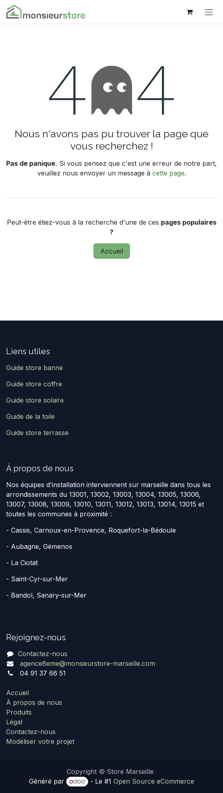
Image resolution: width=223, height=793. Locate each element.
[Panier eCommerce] (189, 12)
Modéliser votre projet (40, 741)
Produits (19, 712)
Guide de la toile (30, 416)
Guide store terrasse (37, 433)
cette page (168, 173)
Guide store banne (35, 368)
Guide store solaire (35, 400)
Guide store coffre (34, 384)
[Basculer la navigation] (209, 11)
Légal (14, 722)
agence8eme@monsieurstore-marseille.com (86, 663)
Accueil (111, 251)
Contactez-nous (42, 654)
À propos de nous (34, 702)
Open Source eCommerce (153, 781)
